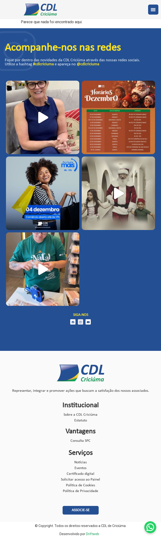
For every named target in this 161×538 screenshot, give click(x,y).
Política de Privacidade (80, 491)
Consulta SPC (80, 441)
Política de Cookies (80, 485)
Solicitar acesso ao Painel (80, 480)
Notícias (80, 462)
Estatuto (80, 420)
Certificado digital (80, 474)
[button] (81, 510)
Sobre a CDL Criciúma (80, 415)
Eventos (80, 468)
